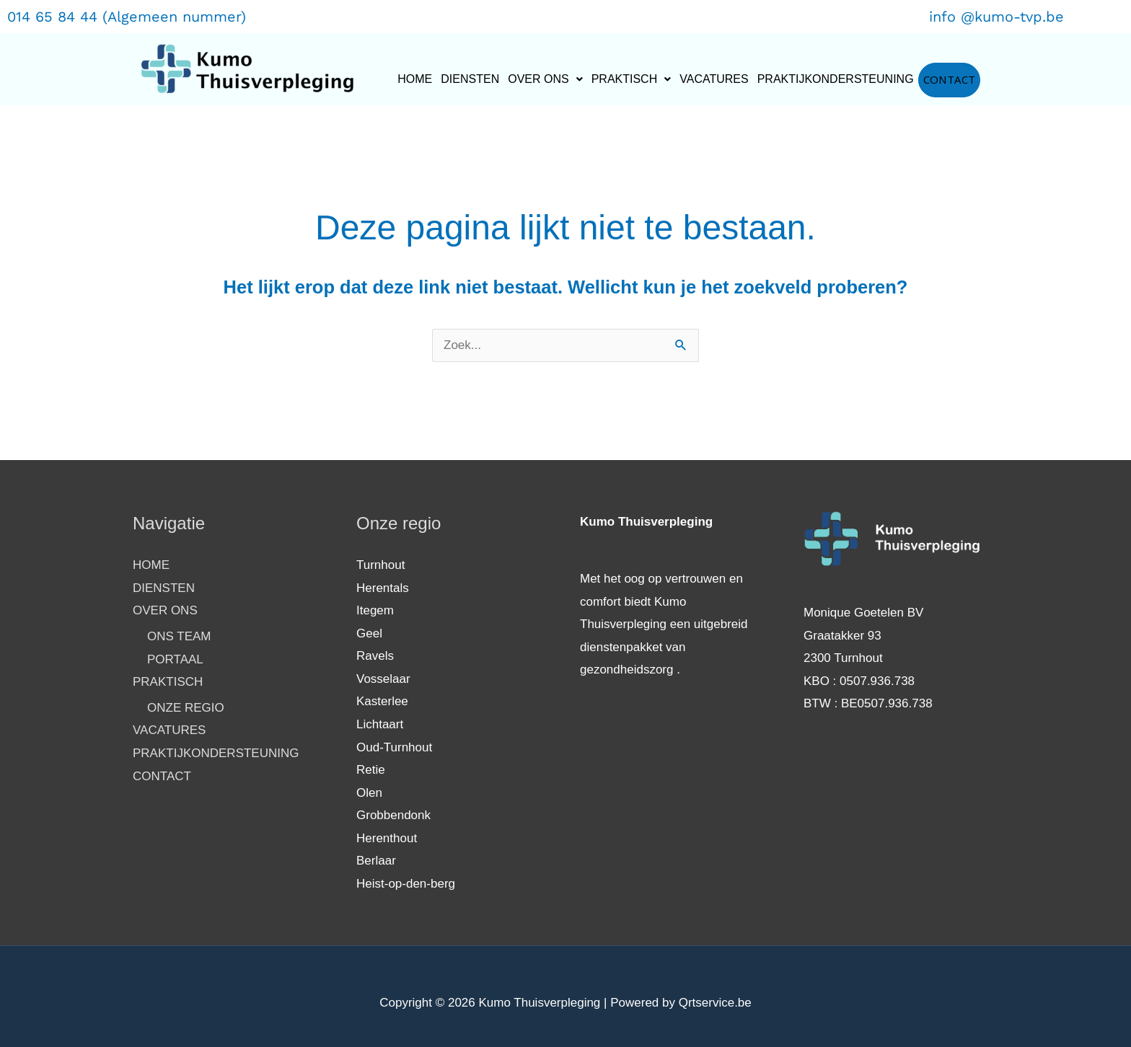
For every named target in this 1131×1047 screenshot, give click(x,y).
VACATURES (713, 79)
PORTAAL (175, 659)
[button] (544, 79)
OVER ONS (545, 79)
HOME (414, 79)
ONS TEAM (179, 636)
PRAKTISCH (631, 79)
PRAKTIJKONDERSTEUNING (835, 79)
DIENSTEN (470, 79)
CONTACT (949, 80)
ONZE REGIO (185, 708)
